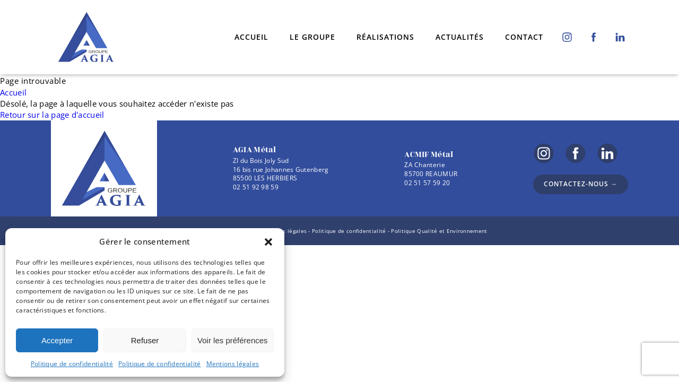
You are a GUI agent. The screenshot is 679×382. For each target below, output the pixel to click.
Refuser (145, 340)
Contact (524, 37)
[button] (268, 242)
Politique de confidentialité (72, 363)
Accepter (57, 340)
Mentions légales (232, 363)
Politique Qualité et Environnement (439, 231)
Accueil (251, 37)
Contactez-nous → (580, 183)
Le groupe (312, 37)
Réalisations (385, 37)
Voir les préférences (232, 340)
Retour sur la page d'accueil (52, 114)
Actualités (460, 37)
